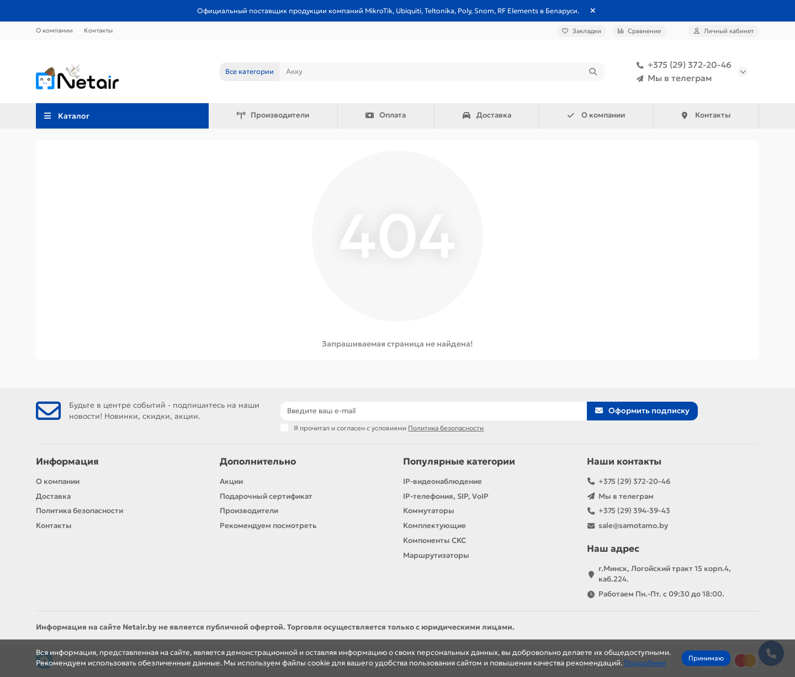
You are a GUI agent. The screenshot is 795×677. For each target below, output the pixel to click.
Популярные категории (459, 461)
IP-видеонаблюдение (442, 481)
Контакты (98, 30)
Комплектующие (434, 525)
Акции (231, 481)
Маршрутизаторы (436, 555)
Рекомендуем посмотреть (268, 525)
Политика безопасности (79, 510)
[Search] (442, 71)
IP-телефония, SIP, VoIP (446, 496)
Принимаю (706, 658)
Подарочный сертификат (266, 496)
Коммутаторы (428, 510)
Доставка (486, 115)
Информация (67, 461)
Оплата (385, 115)
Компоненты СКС (434, 540)
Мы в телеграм (672, 78)
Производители (273, 115)
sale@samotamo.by (633, 525)
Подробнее (645, 663)
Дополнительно (258, 461)
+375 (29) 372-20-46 (682, 65)
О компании (54, 30)
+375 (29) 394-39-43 (634, 510)
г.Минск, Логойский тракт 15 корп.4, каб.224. (664, 574)
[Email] (433, 411)
